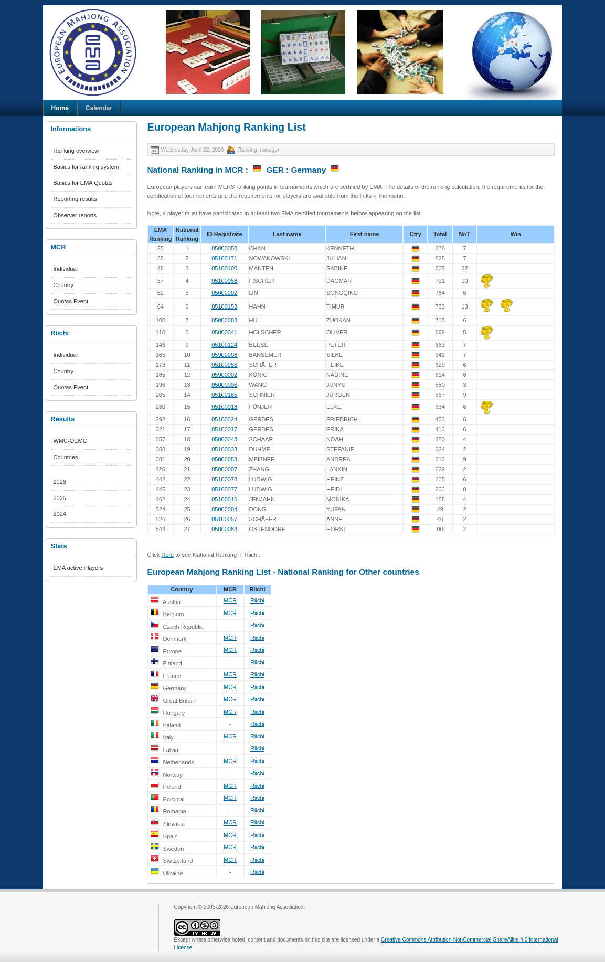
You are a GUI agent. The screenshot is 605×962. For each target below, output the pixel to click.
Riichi (257, 600)
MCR (230, 600)
